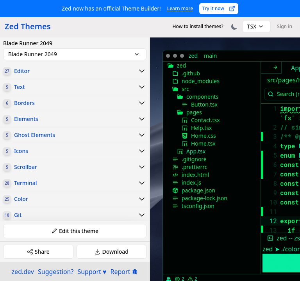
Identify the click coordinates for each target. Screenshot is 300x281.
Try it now (218, 8)
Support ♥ (91, 271)
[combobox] (256, 26)
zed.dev (23, 271)
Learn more (180, 8)
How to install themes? (198, 26)
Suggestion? (55, 271)
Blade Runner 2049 (27, 43)
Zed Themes (28, 26)
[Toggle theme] (234, 26)
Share (38, 251)
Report (124, 271)
